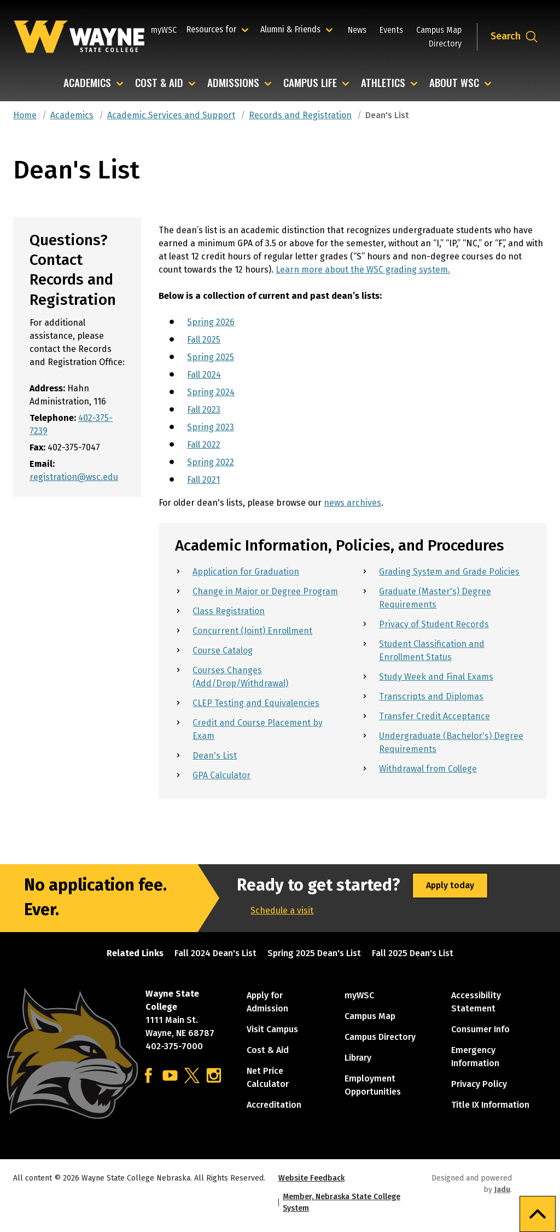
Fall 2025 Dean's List (412, 953)
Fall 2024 (204, 374)
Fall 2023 (203, 409)
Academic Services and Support (171, 115)
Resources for (219, 29)
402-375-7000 (174, 1046)
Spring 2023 (210, 427)
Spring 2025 (210, 357)
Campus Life (310, 83)
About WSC (454, 83)
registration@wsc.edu (74, 477)
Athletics (383, 83)
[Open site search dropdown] (514, 36)
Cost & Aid (159, 83)
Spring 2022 (210, 462)
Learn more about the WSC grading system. (363, 269)
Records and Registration (300, 115)
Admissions (233, 83)
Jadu (502, 1189)
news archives (352, 503)
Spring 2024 (211, 392)
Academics (87, 83)
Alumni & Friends (292, 29)
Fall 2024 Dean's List (215, 953)
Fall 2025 (203, 339)
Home (25, 115)
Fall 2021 (203, 480)
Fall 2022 (203, 444)
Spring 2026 (211, 322)
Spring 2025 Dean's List (314, 953)
